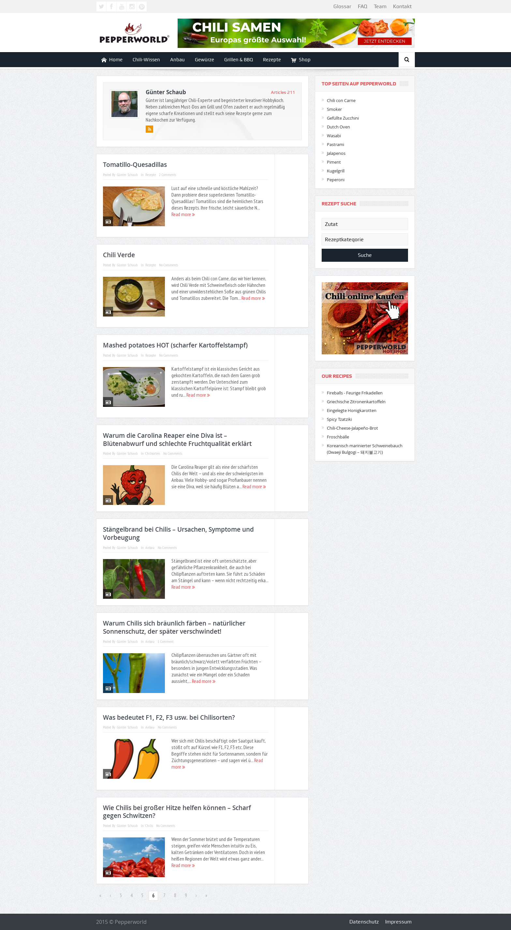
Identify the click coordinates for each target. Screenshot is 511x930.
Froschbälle (338, 437)
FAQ (362, 6)
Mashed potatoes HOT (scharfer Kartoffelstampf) (175, 345)
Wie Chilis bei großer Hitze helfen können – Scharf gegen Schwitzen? (177, 812)
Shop (301, 60)
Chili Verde (119, 255)
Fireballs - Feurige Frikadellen (355, 393)
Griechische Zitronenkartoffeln (356, 402)
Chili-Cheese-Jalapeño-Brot (352, 428)
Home (112, 60)
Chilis (149, 825)
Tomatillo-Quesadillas (135, 164)
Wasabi (334, 136)
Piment (334, 162)
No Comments (168, 264)
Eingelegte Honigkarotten (351, 410)
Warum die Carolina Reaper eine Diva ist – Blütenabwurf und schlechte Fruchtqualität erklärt (177, 439)
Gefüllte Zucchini (343, 118)
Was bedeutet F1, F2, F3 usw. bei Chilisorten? (169, 717)
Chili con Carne (341, 100)
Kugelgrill (335, 171)
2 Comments (167, 174)
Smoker (334, 109)
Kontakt (402, 6)
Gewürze (204, 60)
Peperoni (335, 180)
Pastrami (335, 144)
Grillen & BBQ (238, 60)
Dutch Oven (338, 127)
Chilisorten (152, 453)
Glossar (342, 6)
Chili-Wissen (146, 60)
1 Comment (166, 641)
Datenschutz (364, 922)
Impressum (398, 922)
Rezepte (272, 60)
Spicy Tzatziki (339, 419)
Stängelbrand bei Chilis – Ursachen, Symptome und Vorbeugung (178, 533)
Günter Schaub (166, 92)
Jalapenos (336, 153)
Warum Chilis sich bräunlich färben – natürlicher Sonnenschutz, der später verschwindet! (174, 627)
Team (380, 6)
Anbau (177, 60)
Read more (183, 214)
